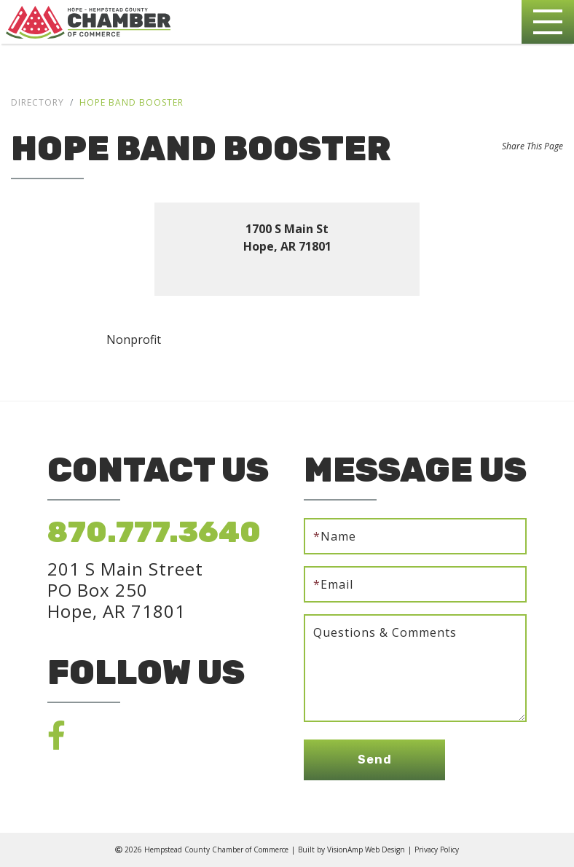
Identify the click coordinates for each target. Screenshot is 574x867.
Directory (37, 102)
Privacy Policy (436, 849)
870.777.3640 (154, 532)
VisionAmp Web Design (366, 849)
